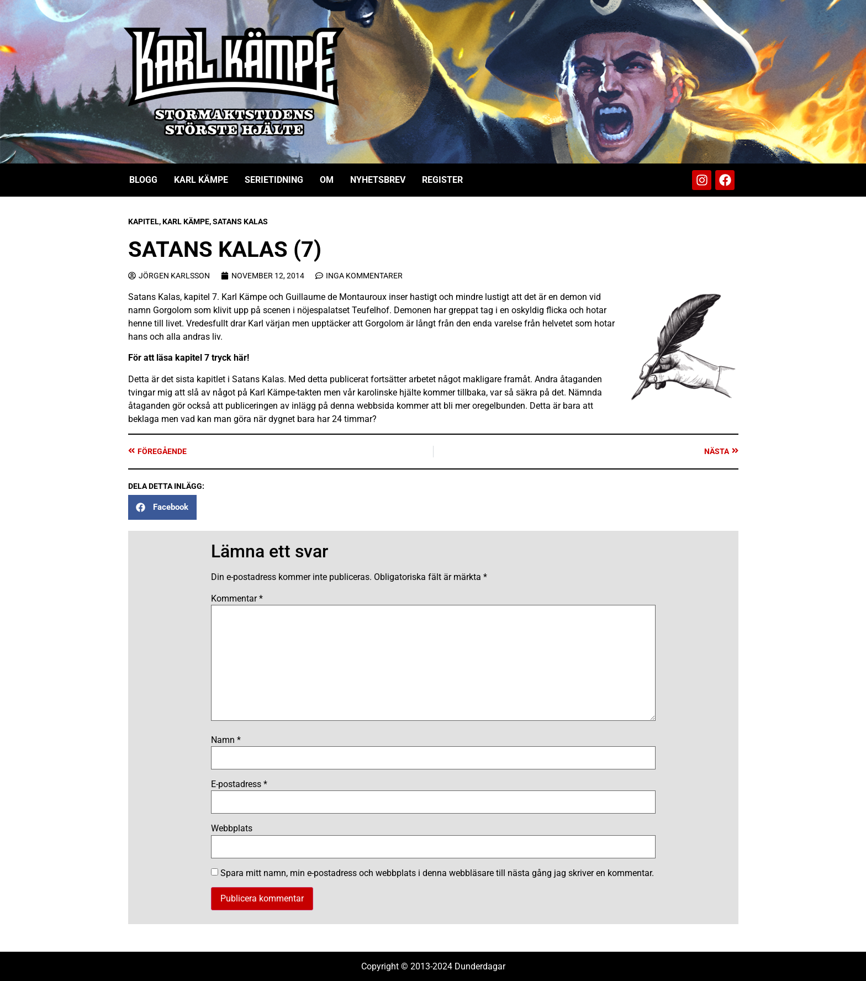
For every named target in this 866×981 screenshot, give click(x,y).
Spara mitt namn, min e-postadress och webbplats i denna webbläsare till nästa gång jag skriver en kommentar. (437, 873)
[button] (162, 507)
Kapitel (143, 221)
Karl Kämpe (201, 180)
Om (327, 180)
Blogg (143, 180)
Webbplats (231, 828)
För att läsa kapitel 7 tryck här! (188, 357)
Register (442, 180)
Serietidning (274, 180)
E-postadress (239, 784)
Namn (226, 740)
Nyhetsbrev (377, 180)
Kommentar (237, 598)
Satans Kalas (240, 221)
